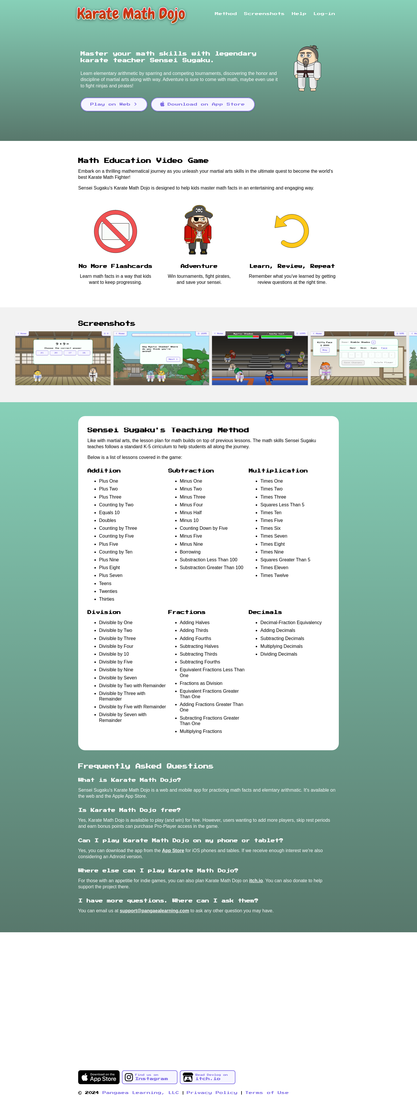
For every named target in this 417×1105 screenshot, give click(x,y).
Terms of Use (267, 1093)
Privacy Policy (212, 1093)
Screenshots (264, 14)
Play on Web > (114, 104)
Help (299, 14)
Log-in (324, 14)
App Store (173, 850)
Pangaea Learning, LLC (141, 1093)
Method (226, 14)
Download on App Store (202, 104)
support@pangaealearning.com (154, 910)
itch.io (256, 880)
